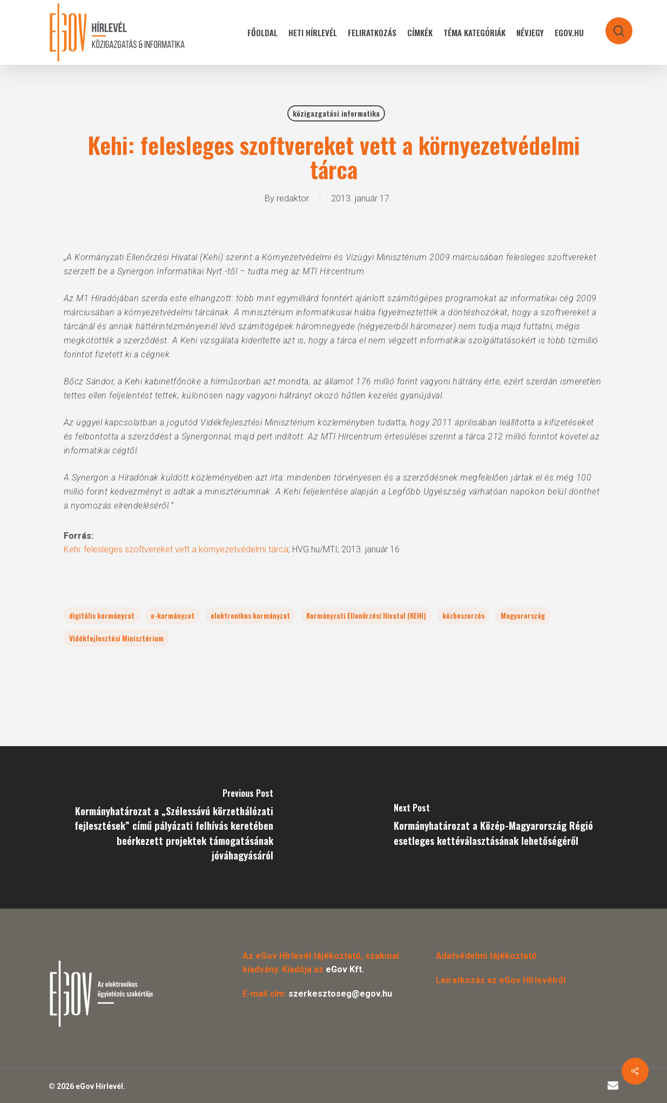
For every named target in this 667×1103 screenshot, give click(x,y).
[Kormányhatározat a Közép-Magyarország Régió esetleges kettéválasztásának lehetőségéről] (501, 827)
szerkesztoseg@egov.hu (340, 994)
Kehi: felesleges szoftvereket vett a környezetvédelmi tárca (176, 549)
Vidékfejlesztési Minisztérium (116, 638)
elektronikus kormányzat (250, 615)
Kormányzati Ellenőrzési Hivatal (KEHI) (366, 615)
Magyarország (523, 615)
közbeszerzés (463, 615)
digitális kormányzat (101, 615)
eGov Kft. (345, 969)
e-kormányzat (172, 615)
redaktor (293, 198)
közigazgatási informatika (336, 113)
